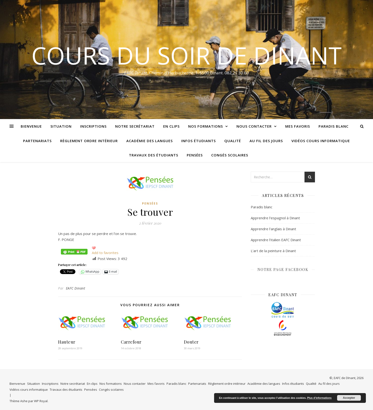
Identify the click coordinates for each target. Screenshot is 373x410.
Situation (61, 126)
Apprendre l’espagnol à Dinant (275, 217)
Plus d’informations (319, 397)
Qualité (232, 140)
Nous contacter (254, 126)
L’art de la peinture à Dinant (273, 250)
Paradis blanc (333, 126)
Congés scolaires (229, 155)
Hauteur (66, 342)
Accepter (349, 398)
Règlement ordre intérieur (89, 140)
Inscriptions (93, 126)
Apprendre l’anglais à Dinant (273, 228)
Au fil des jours (266, 140)
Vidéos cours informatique (320, 140)
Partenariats (37, 140)
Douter (191, 342)
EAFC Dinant (75, 288)
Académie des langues (149, 140)
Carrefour (131, 342)
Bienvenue (31, 126)
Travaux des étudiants (153, 155)
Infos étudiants (198, 140)
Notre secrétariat (135, 126)
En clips (171, 126)
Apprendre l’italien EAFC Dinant (276, 239)
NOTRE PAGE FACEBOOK (283, 269)
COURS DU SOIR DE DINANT (186, 55)
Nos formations (205, 126)
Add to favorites (105, 252)
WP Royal (41, 401)
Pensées (195, 155)
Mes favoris (297, 126)
